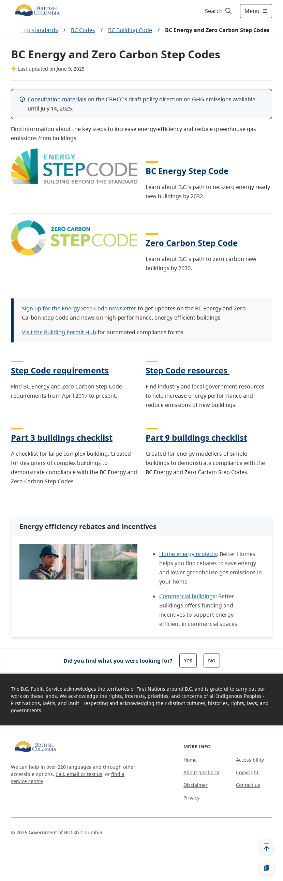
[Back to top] (266, 846)
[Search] (219, 10)
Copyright (247, 772)
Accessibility (250, 760)
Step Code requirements (60, 370)
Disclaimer (195, 785)
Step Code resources (187, 370)
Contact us (248, 785)
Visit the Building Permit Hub (59, 332)
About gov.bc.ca (201, 772)
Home (190, 760)
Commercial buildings (187, 596)
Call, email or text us (79, 774)
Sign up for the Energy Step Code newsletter (79, 308)
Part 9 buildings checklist (196, 437)
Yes (188, 660)
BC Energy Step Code (187, 170)
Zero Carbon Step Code (192, 242)
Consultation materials (57, 99)
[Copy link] (266, 868)
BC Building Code (130, 30)
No (211, 660)
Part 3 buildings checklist (62, 437)
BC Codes (83, 30)
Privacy (191, 797)
